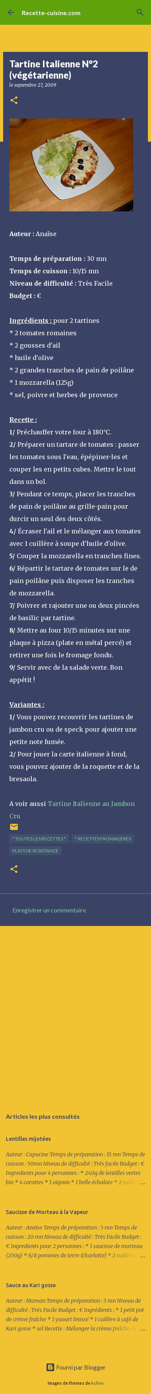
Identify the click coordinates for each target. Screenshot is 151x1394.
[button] (14, 101)
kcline (97, 1382)
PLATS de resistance (35, 851)
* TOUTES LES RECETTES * (39, 839)
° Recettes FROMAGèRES (103, 839)
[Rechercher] (140, 12)
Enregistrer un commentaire (49, 910)
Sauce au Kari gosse (31, 1285)
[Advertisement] (75, 1013)
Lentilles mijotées (28, 1139)
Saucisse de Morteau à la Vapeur (47, 1212)
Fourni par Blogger (76, 1367)
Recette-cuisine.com (51, 12)
